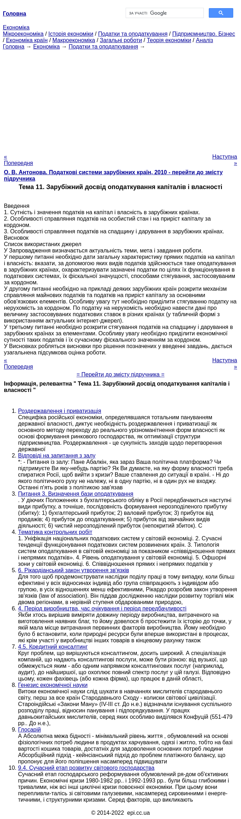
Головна (13, 47)
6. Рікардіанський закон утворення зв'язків (73, 570)
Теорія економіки (169, 40)
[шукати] (164, 13)
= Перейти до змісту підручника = (120, 374)
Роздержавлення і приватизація (59, 411)
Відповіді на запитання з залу (57, 456)
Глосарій (29, 730)
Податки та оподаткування (132, 34)
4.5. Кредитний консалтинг (53, 647)
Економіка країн (27, 40)
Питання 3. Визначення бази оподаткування (75, 494)
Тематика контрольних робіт (55, 532)
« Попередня (18, 160)
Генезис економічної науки (52, 685)
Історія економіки (70, 34)
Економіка (16, 27)
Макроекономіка (73, 40)
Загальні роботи (121, 40)
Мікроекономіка (23, 34)
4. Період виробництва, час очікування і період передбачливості (102, 608)
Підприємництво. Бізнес (203, 34)
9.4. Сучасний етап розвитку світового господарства (86, 768)
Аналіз (204, 40)
